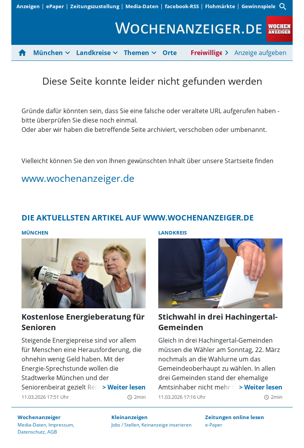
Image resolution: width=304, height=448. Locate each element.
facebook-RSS (182, 6)
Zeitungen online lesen (234, 417)
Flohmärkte (220, 6)
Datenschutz (31, 431)
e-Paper (213, 424)
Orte (170, 52)
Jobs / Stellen (125, 424)
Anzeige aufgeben (260, 52)
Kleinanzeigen (129, 417)
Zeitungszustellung (94, 6)
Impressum (60, 424)
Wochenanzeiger (39, 417)
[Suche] (283, 6)
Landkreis (172, 232)
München (48, 52)
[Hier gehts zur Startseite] (24, 52)
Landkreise (93, 52)
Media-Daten (142, 6)
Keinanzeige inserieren (166, 424)
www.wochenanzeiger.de (77, 178)
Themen (136, 52)
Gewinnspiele (258, 6)
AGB (52, 431)
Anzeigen (28, 6)
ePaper (55, 6)
